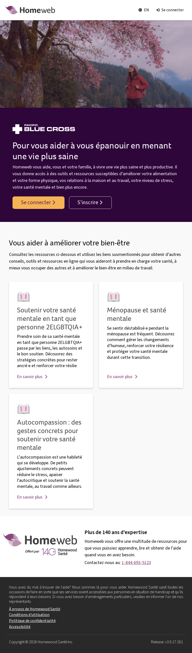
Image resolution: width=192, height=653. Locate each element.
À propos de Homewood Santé (34, 609)
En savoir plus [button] (32, 377)
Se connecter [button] (38, 202)
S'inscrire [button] (89, 202)
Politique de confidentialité (32, 621)
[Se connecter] (170, 10)
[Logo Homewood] (30, 10)
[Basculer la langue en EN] (144, 10)
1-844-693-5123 (136, 563)
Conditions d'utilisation (29, 615)
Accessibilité (19, 627)
